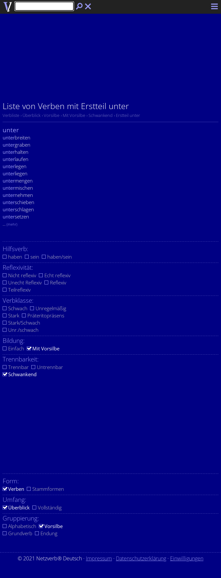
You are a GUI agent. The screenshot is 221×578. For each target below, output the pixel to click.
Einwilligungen (186, 558)
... (10, 224)
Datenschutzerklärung (141, 558)
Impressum (99, 558)
